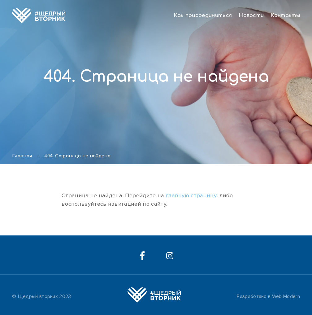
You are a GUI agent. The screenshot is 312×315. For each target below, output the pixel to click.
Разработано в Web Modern (268, 296)
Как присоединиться (203, 15)
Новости (251, 15)
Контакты (285, 15)
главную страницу (191, 195)
